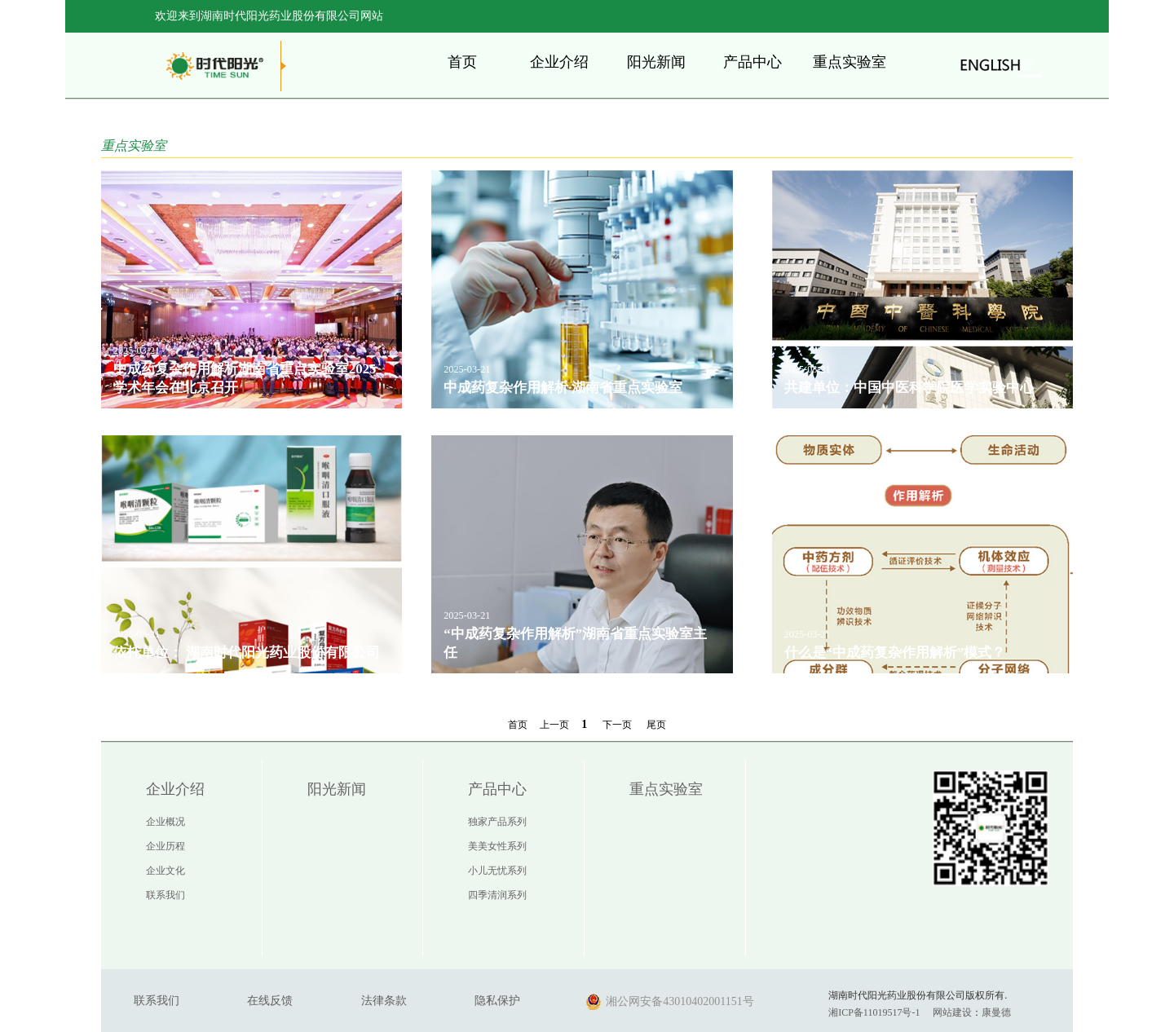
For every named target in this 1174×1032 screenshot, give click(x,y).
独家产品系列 (497, 821)
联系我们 (165, 895)
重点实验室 (849, 62)
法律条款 (384, 1001)
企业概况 (165, 821)
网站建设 (952, 1012)
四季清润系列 (497, 895)
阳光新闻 (656, 62)
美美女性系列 (497, 846)
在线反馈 (270, 1001)
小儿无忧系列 (497, 870)
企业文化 (165, 870)
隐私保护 (497, 1001)
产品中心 (752, 62)
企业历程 (165, 846)
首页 (462, 62)
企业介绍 (559, 62)
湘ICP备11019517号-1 (874, 1012)
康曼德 (996, 1012)
